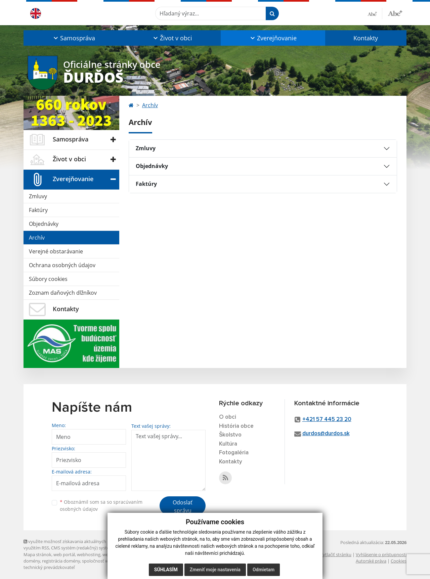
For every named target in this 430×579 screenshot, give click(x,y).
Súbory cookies (48, 279)
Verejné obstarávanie (56, 251)
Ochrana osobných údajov (62, 265)
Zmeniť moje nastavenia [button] (215, 569)
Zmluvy (38, 196)
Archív (37, 237)
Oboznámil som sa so (101, 505)
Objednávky (43, 224)
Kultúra (228, 444)
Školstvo (230, 435)
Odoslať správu (182, 506)
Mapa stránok (37, 554)
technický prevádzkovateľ (49, 567)
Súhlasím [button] (166, 569)
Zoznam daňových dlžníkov (63, 292)
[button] (73, 38)
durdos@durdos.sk (326, 434)
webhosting (88, 554)
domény (32, 561)
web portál (64, 554)
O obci (227, 417)
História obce (236, 426)
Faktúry (38, 210)
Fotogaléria (234, 453)
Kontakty (365, 38)
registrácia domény (61, 561)
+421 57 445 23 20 (326, 419)
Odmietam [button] (263, 569)
